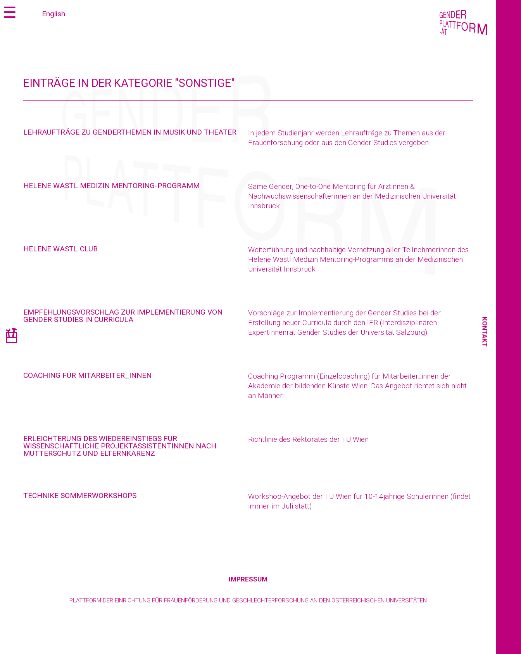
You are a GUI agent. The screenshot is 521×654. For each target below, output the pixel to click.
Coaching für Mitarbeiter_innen (87, 375)
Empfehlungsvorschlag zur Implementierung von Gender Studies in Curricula (123, 316)
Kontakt (485, 332)
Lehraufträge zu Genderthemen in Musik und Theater (129, 132)
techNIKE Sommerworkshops (79, 495)
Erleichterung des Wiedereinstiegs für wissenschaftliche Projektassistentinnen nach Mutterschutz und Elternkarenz (119, 446)
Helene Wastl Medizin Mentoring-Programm (111, 185)
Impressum (248, 579)
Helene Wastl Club (60, 248)
